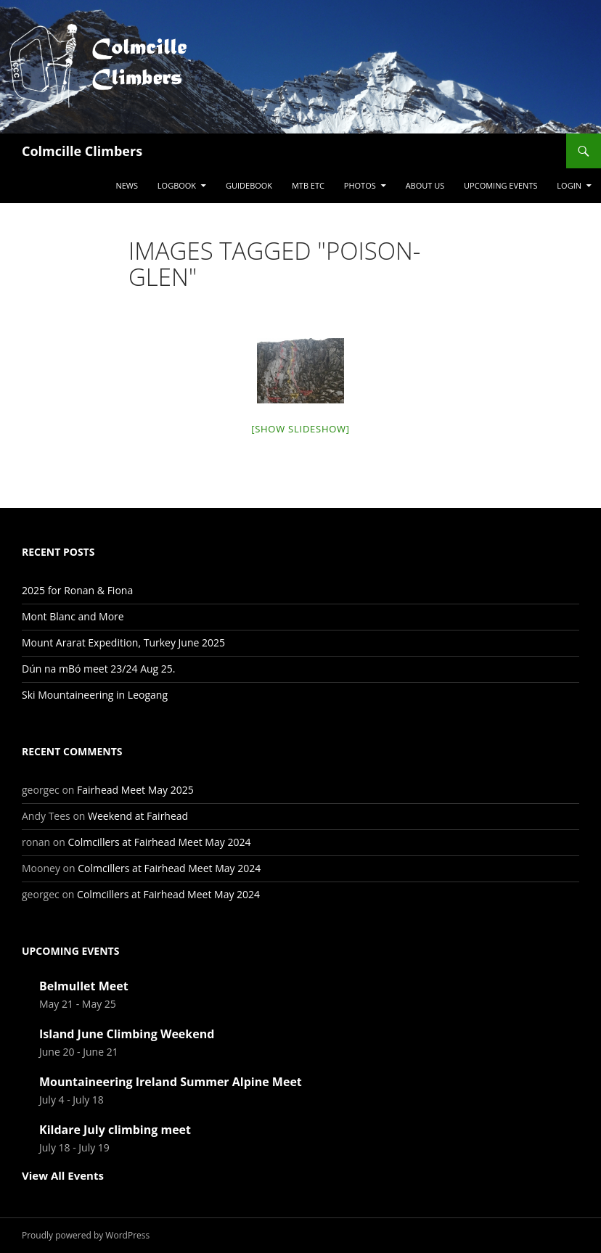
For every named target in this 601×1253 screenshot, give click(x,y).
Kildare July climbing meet (115, 1130)
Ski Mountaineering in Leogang (95, 695)
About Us (425, 185)
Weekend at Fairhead (138, 816)
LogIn (569, 185)
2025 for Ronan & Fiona (77, 590)
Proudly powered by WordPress (86, 1235)
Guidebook (249, 185)
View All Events (63, 1175)
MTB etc (308, 185)
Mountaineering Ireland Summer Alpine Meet (170, 1082)
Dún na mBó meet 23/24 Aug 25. (99, 668)
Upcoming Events (500, 185)
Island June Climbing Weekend (126, 1034)
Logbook (177, 185)
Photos (360, 185)
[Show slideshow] (300, 428)
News (126, 185)
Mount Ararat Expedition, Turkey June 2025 (123, 642)
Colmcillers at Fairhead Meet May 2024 (159, 842)
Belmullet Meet (83, 986)
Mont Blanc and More (73, 616)
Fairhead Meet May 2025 (135, 790)
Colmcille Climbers (82, 151)
